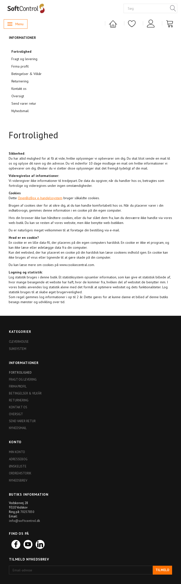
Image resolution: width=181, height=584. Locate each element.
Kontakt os (18, 88)
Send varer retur (23, 103)
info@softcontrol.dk (24, 521)
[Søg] (173, 8)
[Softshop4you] (26, 8)
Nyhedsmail (20, 111)
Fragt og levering (24, 59)
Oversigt (17, 96)
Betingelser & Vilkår (26, 74)
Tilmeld (162, 570)
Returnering (19, 81)
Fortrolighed (21, 51)
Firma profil (20, 66)
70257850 (27, 512)
